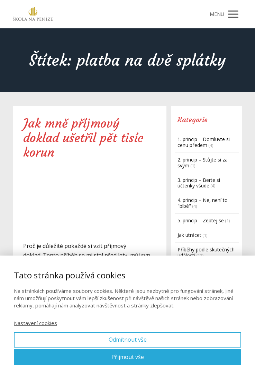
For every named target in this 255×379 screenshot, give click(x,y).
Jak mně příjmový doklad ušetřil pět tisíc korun (83, 138)
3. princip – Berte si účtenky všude (198, 183)
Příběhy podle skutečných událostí (206, 252)
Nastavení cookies (35, 323)
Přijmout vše (127, 357)
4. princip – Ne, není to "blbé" (202, 203)
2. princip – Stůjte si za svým (202, 162)
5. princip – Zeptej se (200, 220)
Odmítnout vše (128, 339)
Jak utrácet (189, 235)
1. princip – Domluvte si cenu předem (203, 142)
